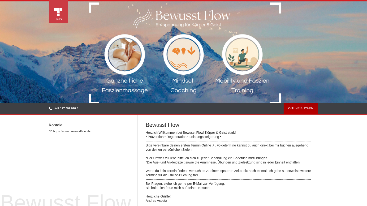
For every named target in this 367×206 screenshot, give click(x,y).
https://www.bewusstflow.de (70, 131)
